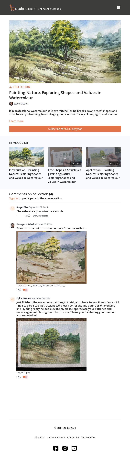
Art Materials (88, 437)
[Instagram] (65, 448)
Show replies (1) (40, 216)
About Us (39, 437)
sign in (13, 198)
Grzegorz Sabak (25, 224)
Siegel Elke (22, 207)
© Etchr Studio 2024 (65, 428)
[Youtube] (74, 448)
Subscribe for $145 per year (65, 129)
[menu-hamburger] (119, 7)
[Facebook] (55, 448)
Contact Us (73, 437)
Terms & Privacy (56, 437)
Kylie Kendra (23, 298)
